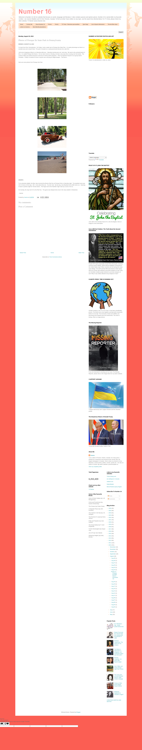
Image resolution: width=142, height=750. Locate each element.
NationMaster (110, 484)
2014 (110, 536)
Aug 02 (113, 607)
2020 (110, 522)
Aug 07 (113, 600)
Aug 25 (113, 565)
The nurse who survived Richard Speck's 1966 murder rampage (118, 677)
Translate (99, 159)
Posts (110, 496)
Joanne (92, 455)
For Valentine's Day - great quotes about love (119, 625)
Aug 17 (113, 586)
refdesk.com (110, 481)
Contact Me (29, 24)
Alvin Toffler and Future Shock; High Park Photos (118, 668)
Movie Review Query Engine (114, 486)
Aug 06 (113, 602)
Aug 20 (113, 581)
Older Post (81, 252)
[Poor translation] (7, 723)
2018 (110, 526)
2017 (110, 529)
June (111, 612)
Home (21, 24)
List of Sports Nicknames (98, 24)
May (111, 614)
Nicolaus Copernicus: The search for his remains (118, 643)
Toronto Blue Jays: (113, 24)
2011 (110, 542)
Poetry (56, 24)
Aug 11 (113, 595)
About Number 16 (40, 24)
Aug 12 (113, 593)
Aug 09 (113, 597)
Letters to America (25, 27)
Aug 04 (113, 604)
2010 (110, 545)
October (112, 551)
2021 (110, 519)
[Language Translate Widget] (98, 157)
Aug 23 (113, 569)
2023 (110, 515)
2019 (110, 524)
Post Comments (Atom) (55, 257)
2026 (110, 508)
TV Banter (91, 489)
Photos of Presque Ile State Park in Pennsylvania (39, 40)
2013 (110, 538)
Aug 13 (113, 591)
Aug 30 (113, 558)
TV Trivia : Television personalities (71, 24)
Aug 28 (113, 560)
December (113, 547)
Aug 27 (113, 562)
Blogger (78, 712)
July (111, 609)
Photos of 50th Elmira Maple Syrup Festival (118, 684)
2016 (110, 531)
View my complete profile (95, 466)
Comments (111, 499)
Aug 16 (113, 588)
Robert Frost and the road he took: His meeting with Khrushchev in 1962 (118, 635)
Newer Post (23, 252)
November (113, 549)
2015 (110, 533)
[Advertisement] (104, 78)
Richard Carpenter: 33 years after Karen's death (117, 660)
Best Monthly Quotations (39, 27)
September (113, 554)
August (112, 556)
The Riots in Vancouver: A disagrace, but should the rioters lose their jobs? (118, 652)
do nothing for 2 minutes (113, 479)
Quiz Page (85, 24)
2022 (110, 517)
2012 (110, 540)
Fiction (50, 24)
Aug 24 (113, 567)
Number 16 (35, 11)
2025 (110, 510)
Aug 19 (113, 584)
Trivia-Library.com (111, 476)
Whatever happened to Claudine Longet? (118, 693)
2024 (110, 513)
